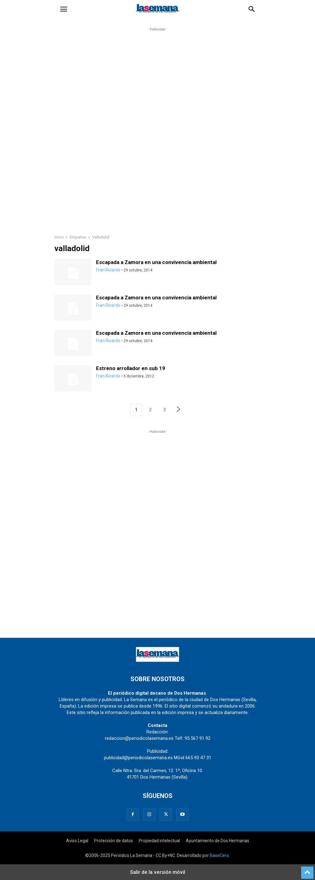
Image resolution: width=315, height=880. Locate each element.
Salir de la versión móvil (157, 872)
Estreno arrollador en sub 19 (130, 368)
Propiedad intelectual (159, 840)
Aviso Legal (77, 840)
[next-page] (179, 410)
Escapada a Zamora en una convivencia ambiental (156, 262)
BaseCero (219, 855)
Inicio (59, 237)
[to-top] (307, 869)
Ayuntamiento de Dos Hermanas (217, 840)
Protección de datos (113, 840)
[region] (157, 134)
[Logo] (157, 660)
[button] (63, 9)
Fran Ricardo (108, 269)
